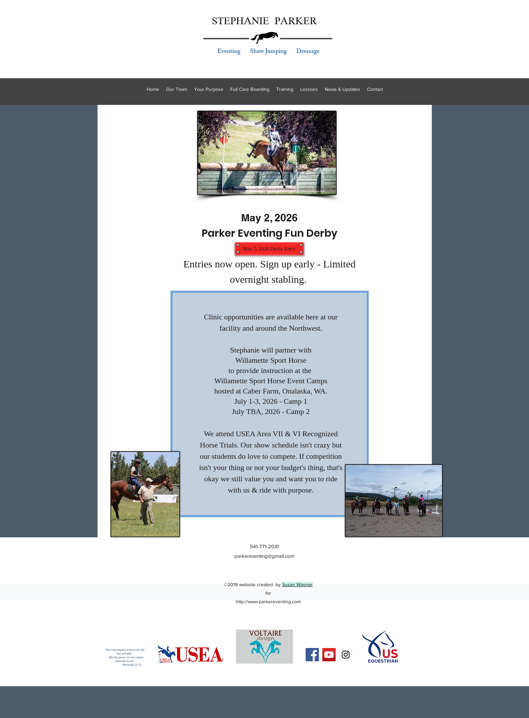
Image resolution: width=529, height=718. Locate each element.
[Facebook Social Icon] (312, 654)
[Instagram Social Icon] (345, 654)
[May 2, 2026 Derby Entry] (269, 249)
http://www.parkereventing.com (268, 601)
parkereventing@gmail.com (264, 556)
